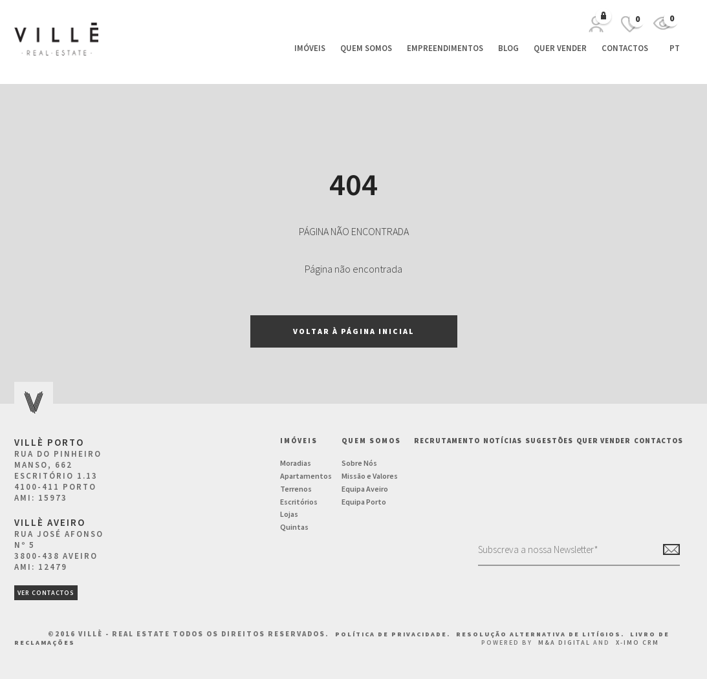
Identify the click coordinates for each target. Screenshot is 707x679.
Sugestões (549, 440)
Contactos (625, 48)
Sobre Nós (359, 463)
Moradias (295, 463)
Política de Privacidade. (394, 634)
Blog (508, 48)
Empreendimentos (445, 48)
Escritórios (299, 502)
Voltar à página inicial (354, 331)
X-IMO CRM (637, 642)
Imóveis (309, 48)
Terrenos (296, 489)
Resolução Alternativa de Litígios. (541, 634)
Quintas (294, 527)
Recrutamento (447, 440)
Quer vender (560, 48)
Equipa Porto (364, 502)
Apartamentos (306, 476)
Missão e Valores (370, 476)
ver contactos (45, 593)
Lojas (289, 514)
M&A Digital (564, 642)
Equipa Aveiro (365, 489)
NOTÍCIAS (502, 440)
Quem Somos (366, 48)
